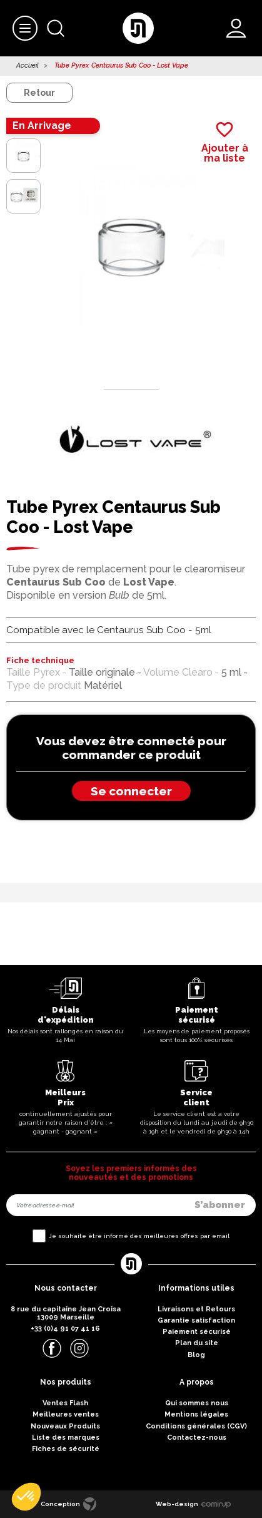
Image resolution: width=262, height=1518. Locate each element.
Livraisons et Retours (196, 1309)
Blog (196, 1355)
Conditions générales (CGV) (196, 1426)
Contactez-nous (196, 1437)
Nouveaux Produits (65, 1426)
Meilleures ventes (66, 1414)
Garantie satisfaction (196, 1320)
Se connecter (131, 791)
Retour (39, 93)
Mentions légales (196, 1414)
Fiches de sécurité (65, 1449)
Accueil (27, 65)
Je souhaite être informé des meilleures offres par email (139, 1235)
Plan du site (196, 1343)
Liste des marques (65, 1437)
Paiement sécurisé (197, 1332)
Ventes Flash (65, 1403)
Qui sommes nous (196, 1403)
